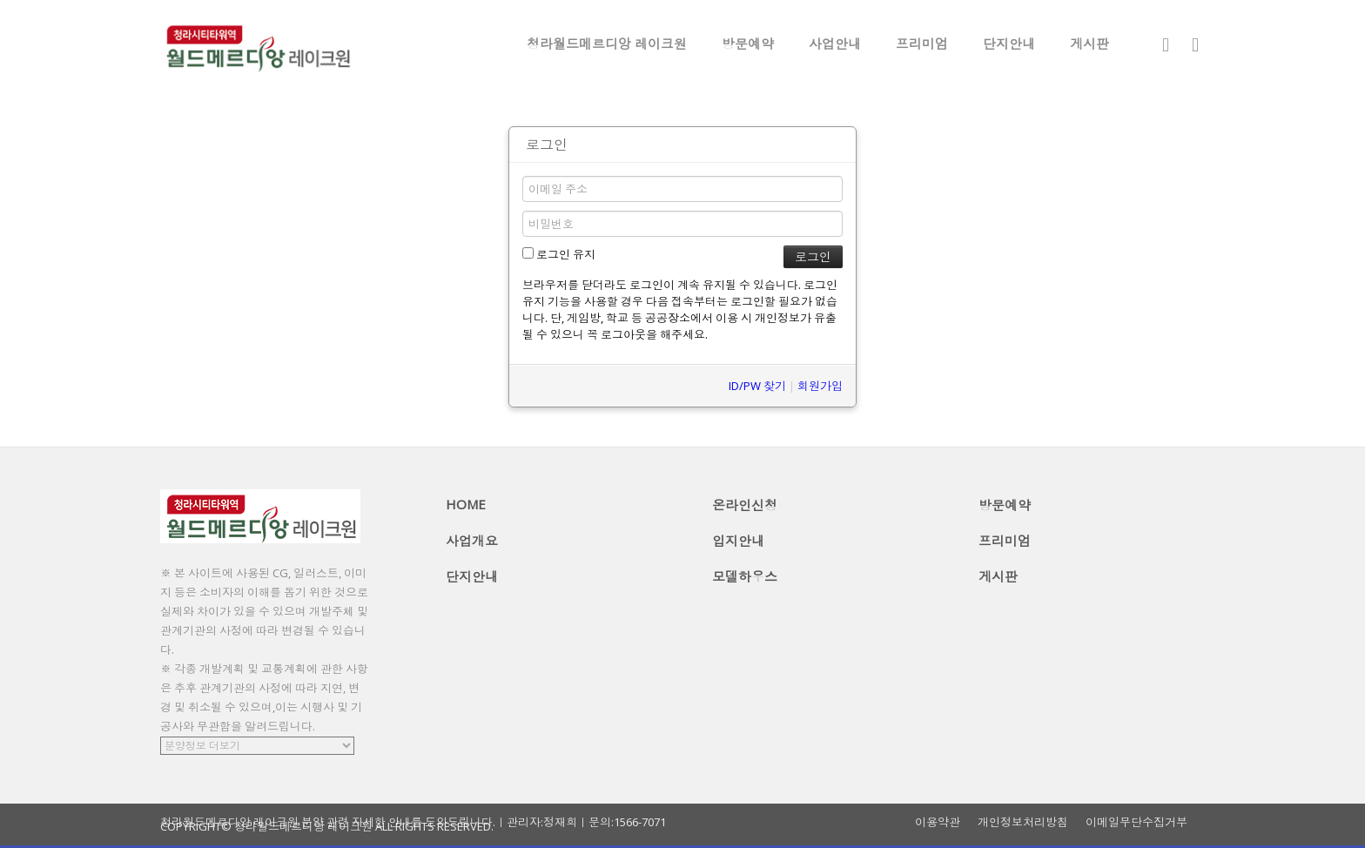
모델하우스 (744, 576)
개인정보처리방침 (1023, 822)
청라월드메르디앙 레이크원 (607, 43)
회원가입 (820, 386)
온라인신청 (744, 505)
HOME (466, 504)
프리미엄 (922, 43)
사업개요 (472, 540)
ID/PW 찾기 (757, 386)
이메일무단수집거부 (1136, 822)
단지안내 (1009, 43)
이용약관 (937, 822)
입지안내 (738, 540)
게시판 (1089, 43)
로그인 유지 (558, 254)
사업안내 (835, 43)
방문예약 (748, 43)
